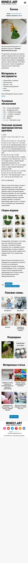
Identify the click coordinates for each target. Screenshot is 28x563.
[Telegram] (12, 521)
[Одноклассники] (20, 521)
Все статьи (14, 510)
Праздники (9, 348)
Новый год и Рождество (12, 351)
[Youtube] (8, 521)
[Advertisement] (14, 199)
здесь (3, 96)
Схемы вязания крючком (9, 3)
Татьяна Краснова (16, 13)
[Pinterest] (16, 521)
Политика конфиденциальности (15, 526)
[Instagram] (4, 521)
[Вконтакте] (24, 521)
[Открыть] (25, 2)
